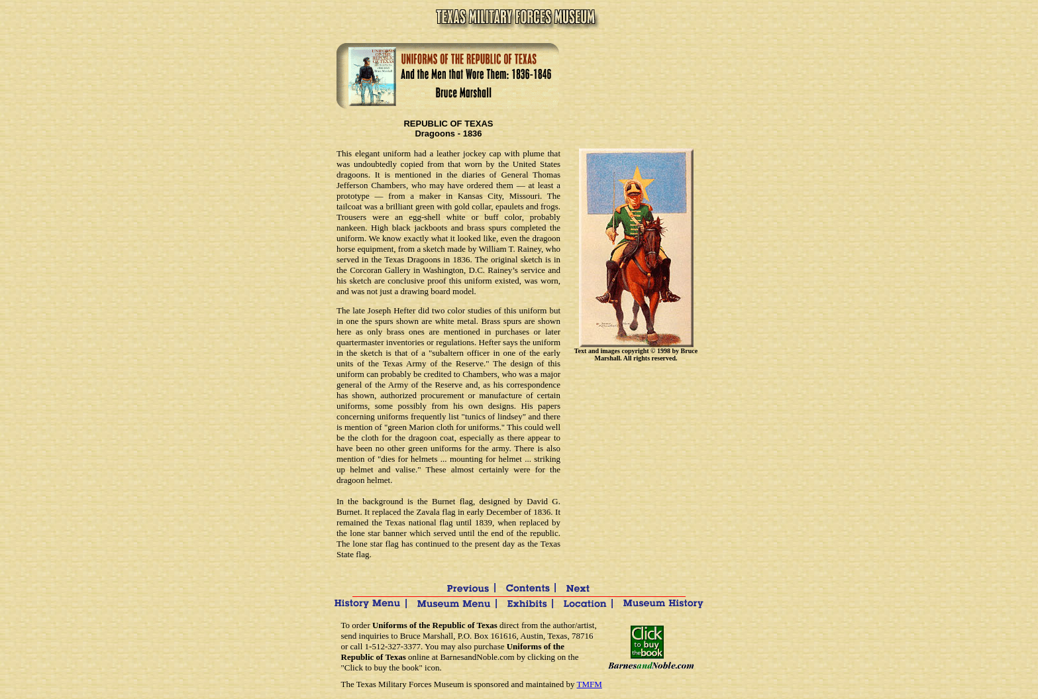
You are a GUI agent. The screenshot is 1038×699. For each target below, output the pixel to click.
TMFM (589, 684)
